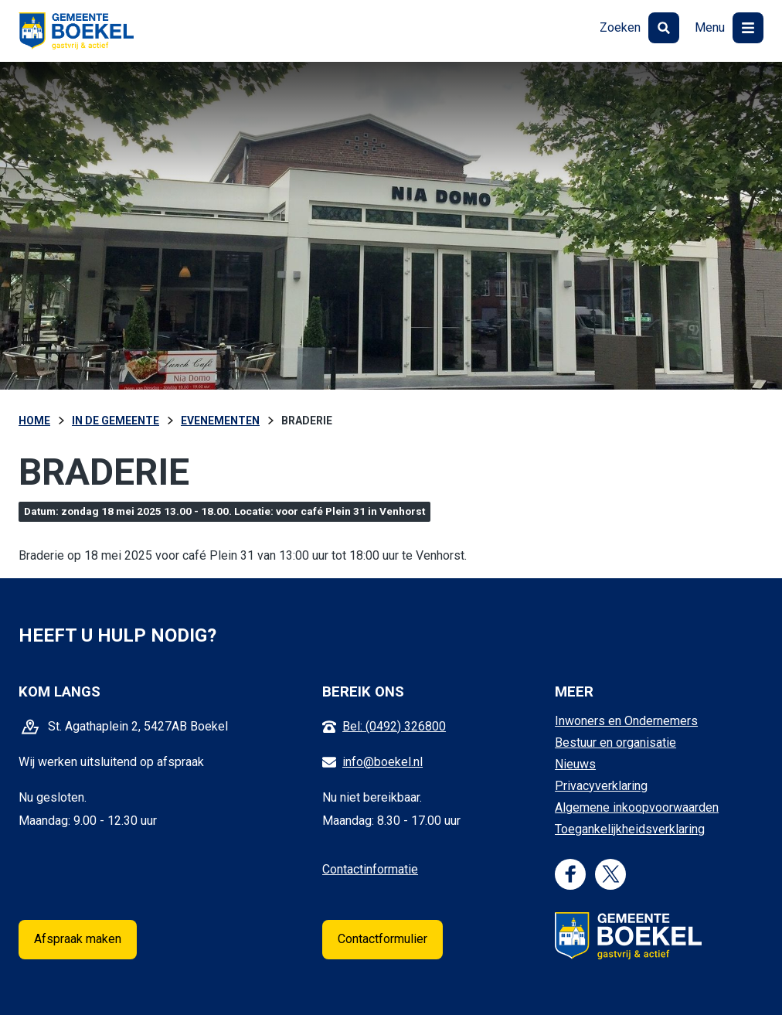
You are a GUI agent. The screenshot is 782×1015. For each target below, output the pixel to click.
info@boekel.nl (382, 761)
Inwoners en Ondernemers (626, 721)
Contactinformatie (370, 869)
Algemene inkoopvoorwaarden (637, 807)
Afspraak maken (77, 939)
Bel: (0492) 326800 (394, 726)
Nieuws (575, 764)
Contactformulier (382, 939)
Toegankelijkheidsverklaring (630, 829)
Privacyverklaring (601, 785)
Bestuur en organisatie (615, 742)
